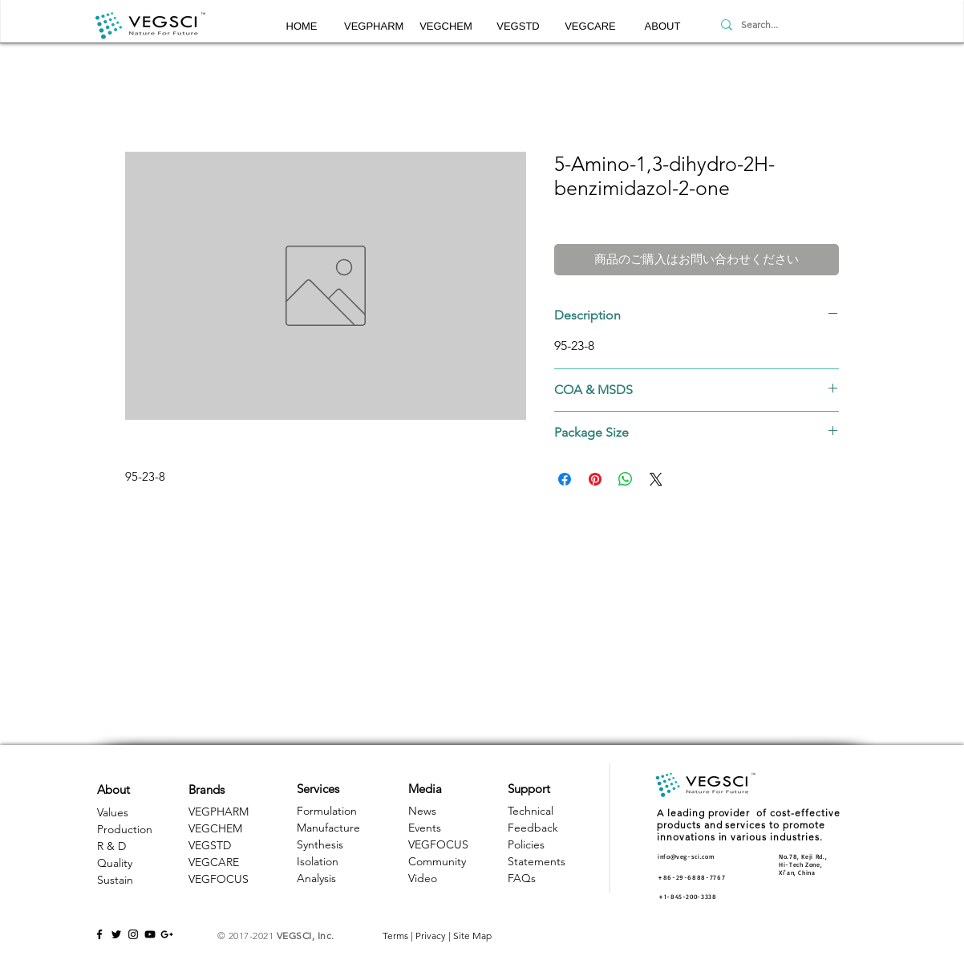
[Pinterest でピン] (595, 479)
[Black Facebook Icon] (99, 934)
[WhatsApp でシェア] (625, 479)
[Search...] (790, 25)
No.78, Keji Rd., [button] (803, 856)
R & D (111, 846)
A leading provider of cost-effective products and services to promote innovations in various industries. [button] (748, 825)
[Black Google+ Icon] (166, 934)
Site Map (472, 936)
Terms (395, 936)
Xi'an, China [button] (797, 873)
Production (124, 829)
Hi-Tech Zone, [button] (800, 864)
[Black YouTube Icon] (150, 934)
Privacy (430, 936)
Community (437, 861)
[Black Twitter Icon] (116, 934)
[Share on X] (656, 479)
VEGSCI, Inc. (305, 936)
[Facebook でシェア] (564, 479)
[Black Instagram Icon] (133, 934)
